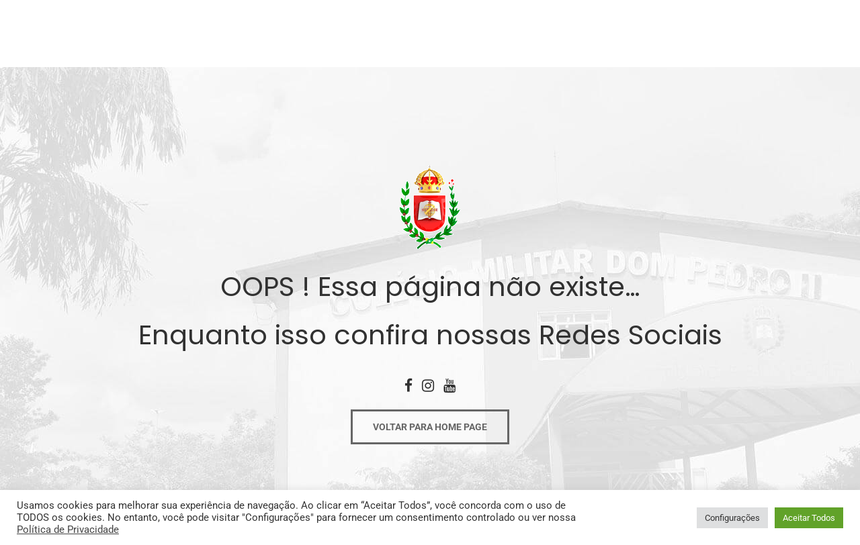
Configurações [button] (732, 518)
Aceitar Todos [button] (809, 518)
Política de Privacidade (68, 530)
